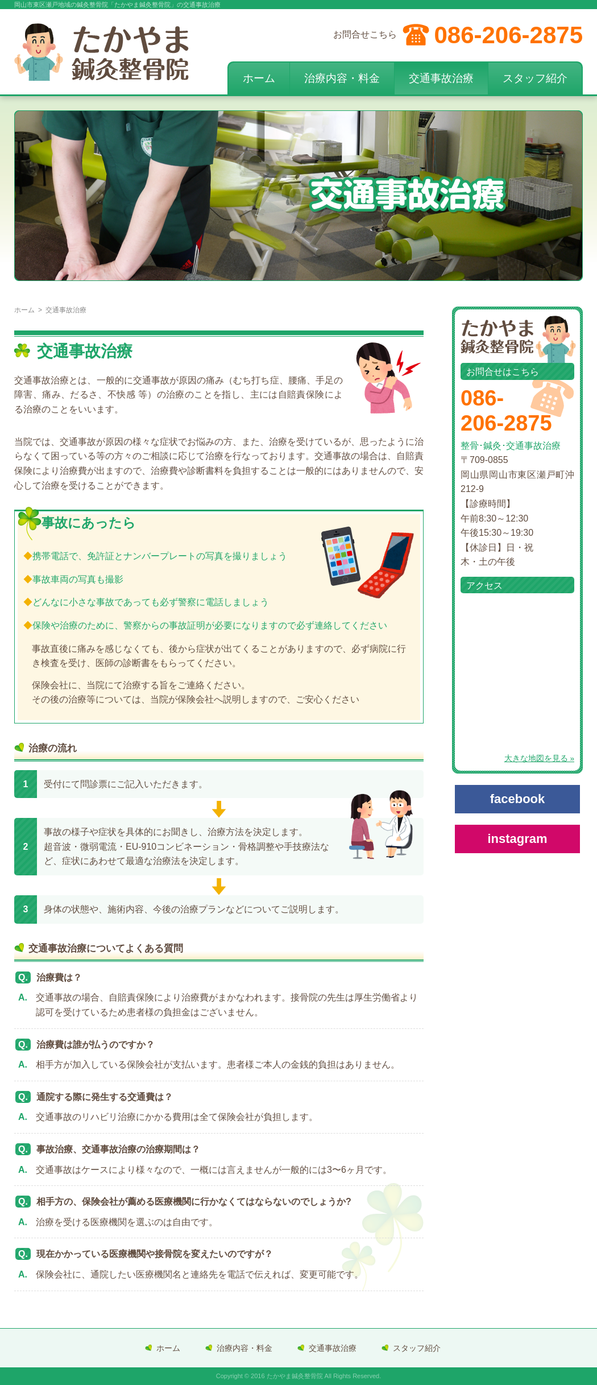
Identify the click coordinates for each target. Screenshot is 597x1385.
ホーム (259, 78)
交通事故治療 (441, 78)
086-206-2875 (508, 35)
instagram (517, 839)
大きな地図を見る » (539, 758)
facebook (517, 799)
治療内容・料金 (342, 78)
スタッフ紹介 (535, 78)
